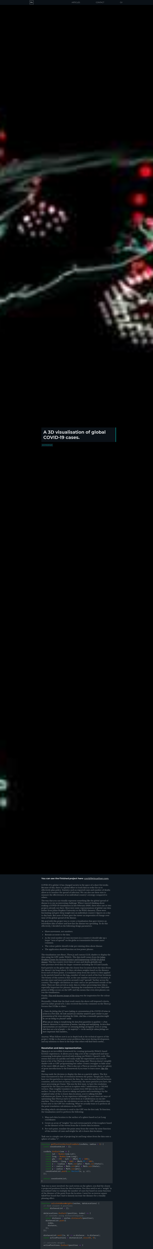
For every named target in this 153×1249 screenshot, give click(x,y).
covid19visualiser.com (96, 878)
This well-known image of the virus (64, 996)
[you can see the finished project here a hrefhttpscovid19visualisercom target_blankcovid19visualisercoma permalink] (40, 878)
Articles (76, 2)
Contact (100, 2)
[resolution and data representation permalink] (40, 1048)
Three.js (44, 1051)
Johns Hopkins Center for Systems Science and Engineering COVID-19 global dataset (73, 959)
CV (121, 2)
